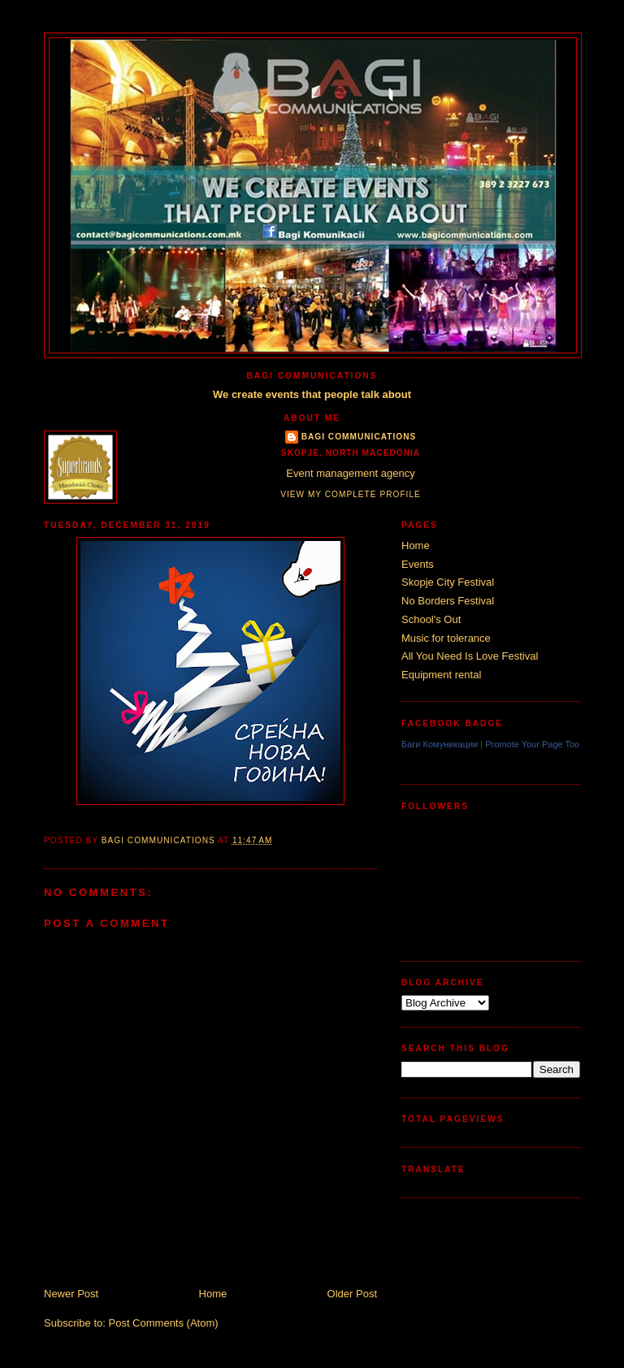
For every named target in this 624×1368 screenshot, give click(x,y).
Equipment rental (441, 675)
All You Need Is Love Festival (469, 656)
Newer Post (71, 1294)
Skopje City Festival (447, 582)
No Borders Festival (447, 601)
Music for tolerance (446, 638)
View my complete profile (350, 494)
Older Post (352, 1294)
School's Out (431, 619)
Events (417, 564)
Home (213, 1294)
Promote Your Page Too (532, 744)
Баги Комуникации (439, 744)
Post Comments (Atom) (164, 1323)
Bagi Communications (359, 436)
